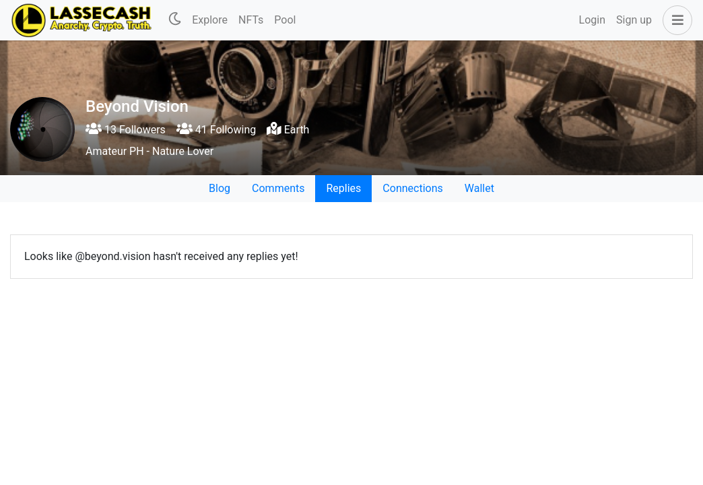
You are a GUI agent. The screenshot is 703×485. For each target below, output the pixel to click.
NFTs (250, 19)
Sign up (634, 19)
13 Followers (126, 129)
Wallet (479, 188)
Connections (412, 188)
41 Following (216, 129)
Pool (285, 19)
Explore (210, 19)
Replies (343, 188)
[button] (674, 20)
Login (592, 19)
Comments (278, 188)
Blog (219, 188)
